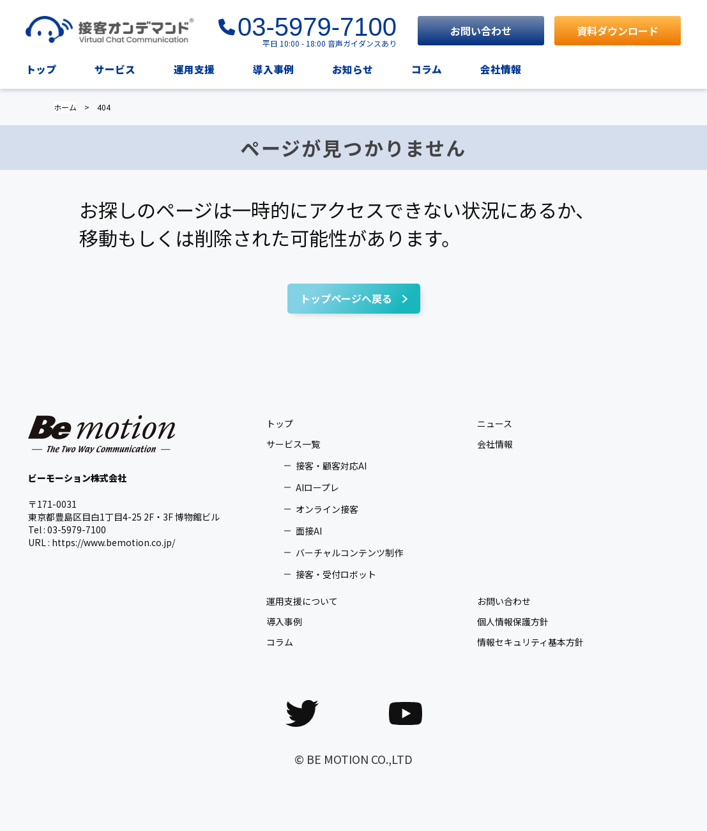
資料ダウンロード (617, 30)
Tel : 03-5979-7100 (67, 529)
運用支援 (194, 69)
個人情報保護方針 (513, 621)
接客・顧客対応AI (331, 465)
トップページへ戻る (346, 298)
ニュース (494, 423)
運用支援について (302, 601)
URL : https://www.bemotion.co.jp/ (101, 542)
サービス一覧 (293, 444)
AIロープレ (317, 487)
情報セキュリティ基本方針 (530, 642)
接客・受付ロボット (336, 574)
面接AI (309, 530)
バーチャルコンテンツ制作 (349, 552)
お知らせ (352, 69)
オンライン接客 (327, 509)
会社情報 (500, 69)
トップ (41, 69)
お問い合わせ (481, 30)
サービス (115, 69)
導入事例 (273, 69)
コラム (426, 69)
